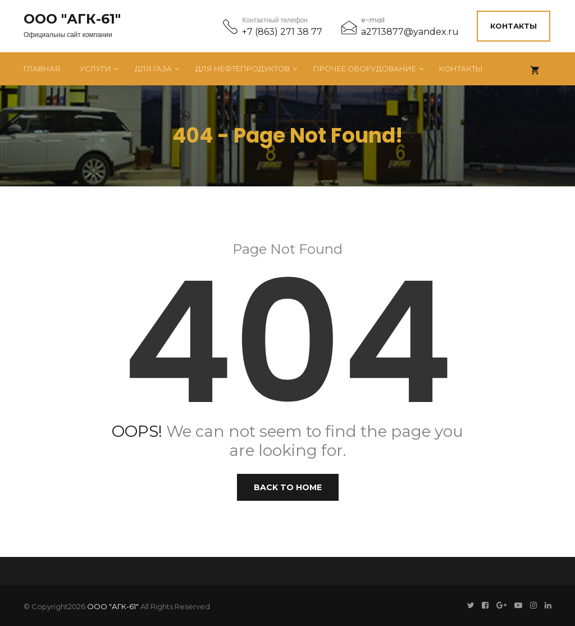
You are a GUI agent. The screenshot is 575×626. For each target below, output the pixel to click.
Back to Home (288, 486)
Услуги (95, 67)
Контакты (514, 25)
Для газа (153, 67)
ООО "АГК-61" (72, 18)
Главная (42, 67)
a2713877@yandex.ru (410, 31)
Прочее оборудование (364, 67)
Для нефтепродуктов (242, 67)
